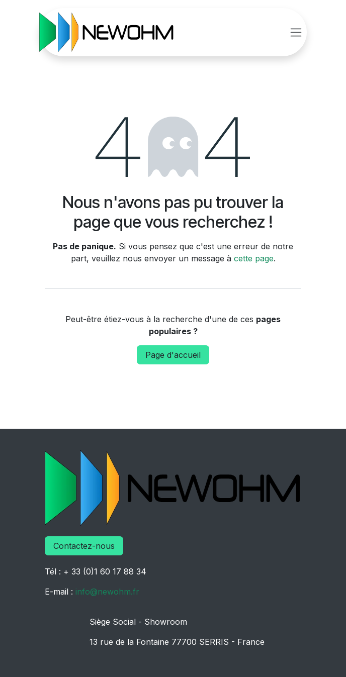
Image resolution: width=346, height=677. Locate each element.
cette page (254, 258)
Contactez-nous (84, 546)
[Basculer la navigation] (296, 32)
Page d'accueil (173, 355)
